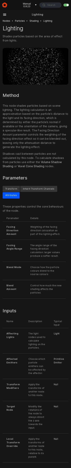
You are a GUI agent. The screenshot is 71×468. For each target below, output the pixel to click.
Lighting (47, 20)
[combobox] (50, 5)
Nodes (6, 20)
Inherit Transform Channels (39, 188)
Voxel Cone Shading (31, 166)
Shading (34, 20)
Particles (20, 20)
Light (57, 333)
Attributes (11, 195)
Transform (11, 188)
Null (56, 384)
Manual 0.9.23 (30, 5)
